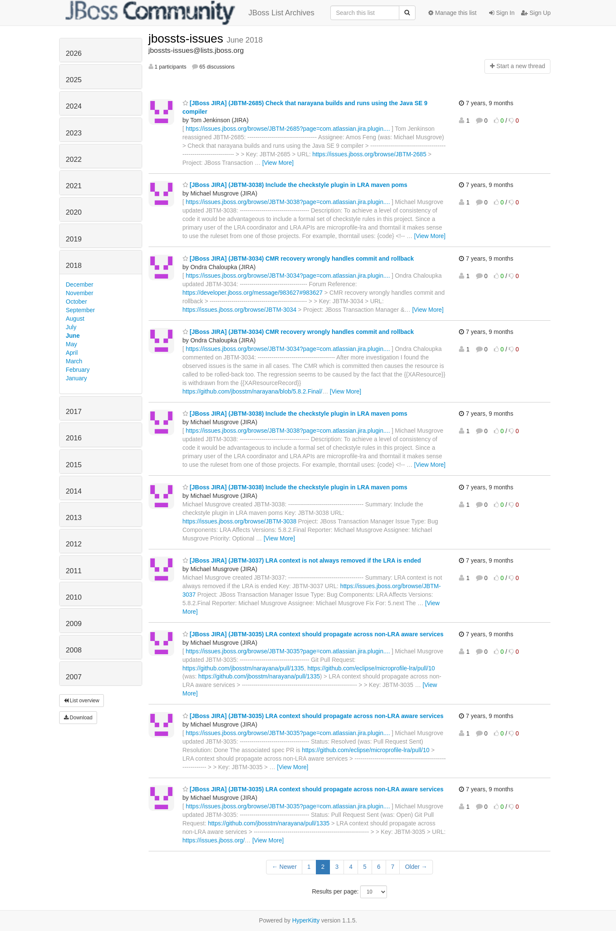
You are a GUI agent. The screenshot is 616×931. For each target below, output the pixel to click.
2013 (74, 518)
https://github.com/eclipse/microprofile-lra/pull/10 (371, 668)
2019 (74, 239)
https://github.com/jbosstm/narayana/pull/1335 (243, 668)
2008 (74, 650)
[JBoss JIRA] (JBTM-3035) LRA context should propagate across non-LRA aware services (313, 634)
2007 (74, 677)
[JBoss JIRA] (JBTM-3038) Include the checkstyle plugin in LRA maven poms (295, 184)
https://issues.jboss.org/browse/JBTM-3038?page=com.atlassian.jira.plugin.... (288, 201)
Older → (416, 866)
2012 (74, 544)
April (72, 352)
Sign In (501, 12)
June (73, 335)
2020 (74, 212)
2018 (74, 265)
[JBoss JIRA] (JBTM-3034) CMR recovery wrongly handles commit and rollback (298, 258)
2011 (74, 571)
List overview (82, 701)
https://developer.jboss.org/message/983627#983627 (253, 292)
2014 (74, 491)
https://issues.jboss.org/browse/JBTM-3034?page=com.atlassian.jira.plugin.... (288, 275)
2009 (74, 624)
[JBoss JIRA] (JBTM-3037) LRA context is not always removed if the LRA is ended (302, 560)
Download (78, 718)
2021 (74, 186)
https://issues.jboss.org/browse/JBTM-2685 (369, 154)
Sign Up (536, 12)
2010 (74, 597)
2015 (74, 465)
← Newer (284, 866)
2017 (74, 412)
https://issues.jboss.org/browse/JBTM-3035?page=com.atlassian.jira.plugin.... (288, 651)
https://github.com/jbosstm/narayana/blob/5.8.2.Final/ (252, 391)
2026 (74, 53)
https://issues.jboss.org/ (214, 840)
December (80, 284)
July (71, 327)
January (76, 378)
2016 (74, 438)
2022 (74, 159)
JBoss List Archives (190, 12)
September (80, 310)
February (78, 369)
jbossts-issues (188, 38)
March (74, 361)
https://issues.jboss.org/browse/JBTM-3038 (240, 521)
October (76, 301)
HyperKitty (306, 920)
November (80, 293)
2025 (74, 80)
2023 (74, 133)
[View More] (278, 162)
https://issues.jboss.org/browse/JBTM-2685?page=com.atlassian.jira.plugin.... (288, 128)
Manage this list (452, 12)
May (71, 344)
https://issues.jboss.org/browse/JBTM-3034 (240, 309)
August (75, 318)
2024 (74, 106)
